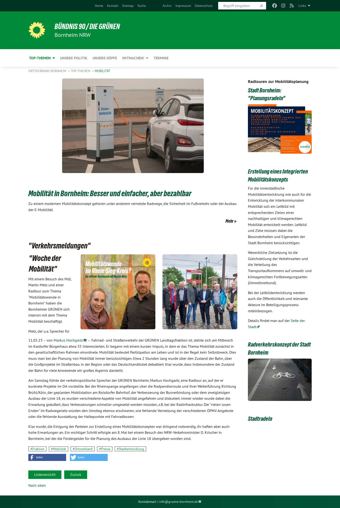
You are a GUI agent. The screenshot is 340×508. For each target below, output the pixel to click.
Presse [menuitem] (154, 2)
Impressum (183, 6)
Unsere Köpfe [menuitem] (105, 58)
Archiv (167, 6)
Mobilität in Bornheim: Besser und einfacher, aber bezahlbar (109, 193)
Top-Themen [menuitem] (40, 58)
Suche (141, 6)
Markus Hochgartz (68, 340)
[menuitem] (99, 5)
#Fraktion (37, 449)
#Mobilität (58, 449)
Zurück (75, 474)
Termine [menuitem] (161, 58)
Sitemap (128, 6)
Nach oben (37, 485)
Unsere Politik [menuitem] (73, 58)
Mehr (229, 221)
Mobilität (102, 71)
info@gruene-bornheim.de (178, 501)
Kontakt (112, 6)
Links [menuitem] (302, 6)
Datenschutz (203, 6)
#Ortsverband (83, 449)
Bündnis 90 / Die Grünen (87, 26)
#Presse (104, 449)
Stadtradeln (260, 418)
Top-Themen (81, 71)
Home (99, 6)
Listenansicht (44, 474)
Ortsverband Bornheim (47, 71)
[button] (47, 457)
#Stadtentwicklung (130, 449)
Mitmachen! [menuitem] (133, 58)
